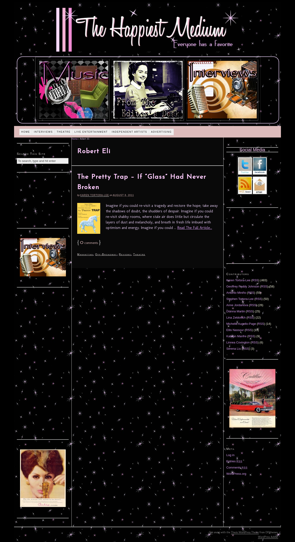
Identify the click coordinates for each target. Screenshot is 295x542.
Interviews (43, 132)
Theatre (64, 132)
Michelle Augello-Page (241, 323)
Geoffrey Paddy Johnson (242, 286)
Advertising (161, 132)
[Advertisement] (43, 200)
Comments (237, 467)
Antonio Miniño (236, 292)
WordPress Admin (268, 537)
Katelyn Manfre (236, 336)
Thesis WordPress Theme (245, 532)
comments (89, 243)
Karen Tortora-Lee (94, 195)
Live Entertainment (91, 132)
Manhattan (85, 254)
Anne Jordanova (237, 305)
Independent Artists (129, 132)
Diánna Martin (235, 311)
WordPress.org (236, 473)
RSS (255, 280)
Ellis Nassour (235, 330)
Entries (234, 461)
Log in (230, 455)
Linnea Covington (238, 342)
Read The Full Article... (194, 228)
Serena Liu (233, 348)
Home (25, 132)
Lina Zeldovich (236, 317)
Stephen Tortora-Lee (240, 299)
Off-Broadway (106, 254)
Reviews (125, 254)
